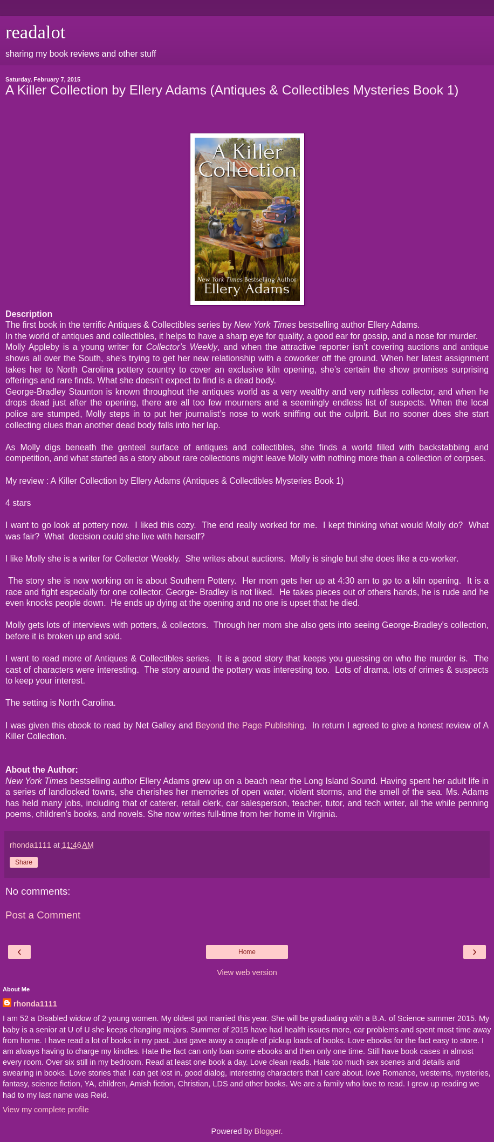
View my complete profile (46, 1109)
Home (247, 952)
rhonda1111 (35, 1003)
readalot (35, 32)
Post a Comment (42, 915)
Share (23, 862)
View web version (247, 972)
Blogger (268, 1131)
